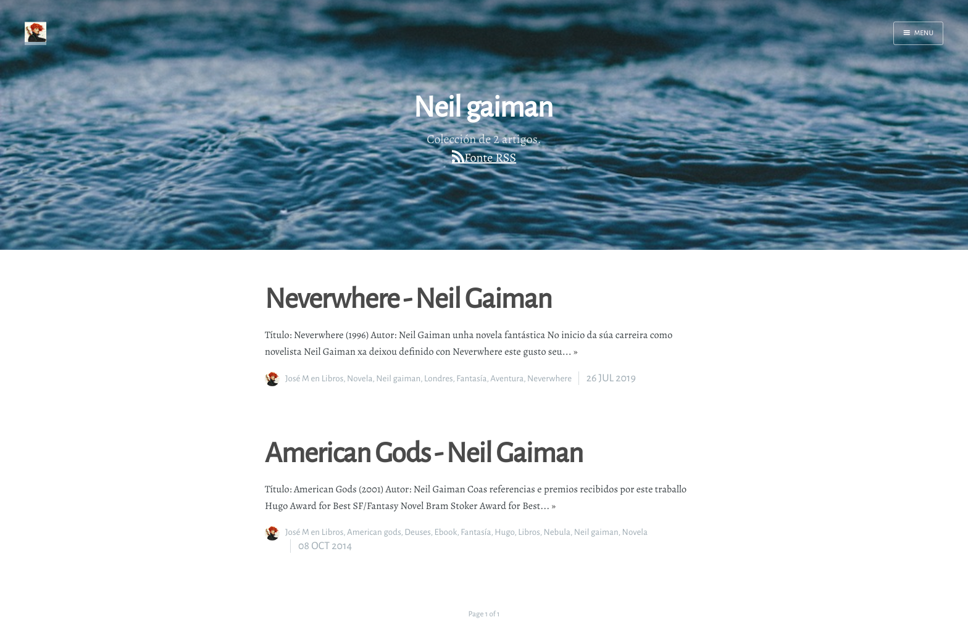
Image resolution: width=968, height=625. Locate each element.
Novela (359, 378)
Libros (332, 378)
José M (297, 378)
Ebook (445, 532)
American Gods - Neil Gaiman (424, 452)
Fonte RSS (490, 157)
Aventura (507, 378)
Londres (438, 378)
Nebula (556, 532)
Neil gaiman (398, 378)
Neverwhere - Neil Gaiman (408, 297)
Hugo (504, 532)
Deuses (417, 532)
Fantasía (471, 378)
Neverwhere (549, 378)
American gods (374, 532)
